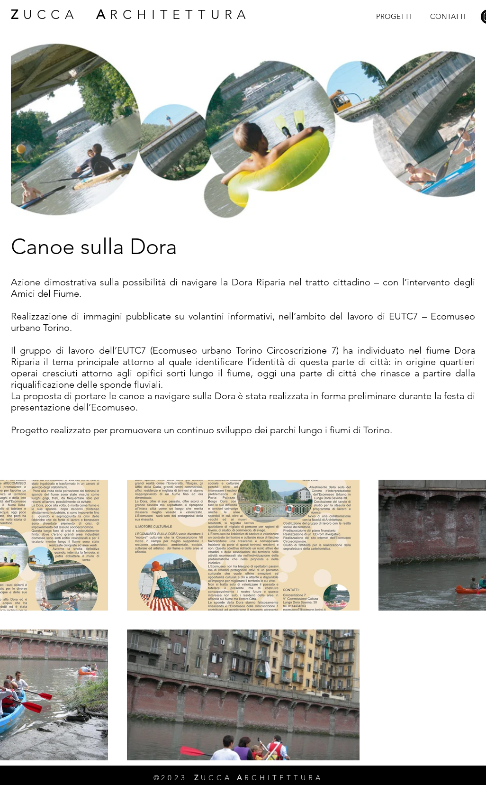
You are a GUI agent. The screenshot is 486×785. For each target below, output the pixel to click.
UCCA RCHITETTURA (131, 14)
